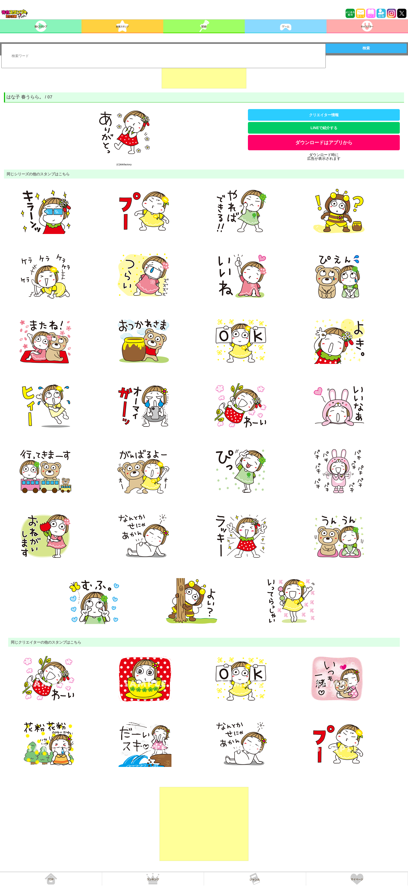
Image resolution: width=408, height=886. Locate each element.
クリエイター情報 (324, 115)
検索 (366, 48)
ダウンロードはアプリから (323, 142)
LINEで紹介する (323, 128)
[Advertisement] (204, 75)
